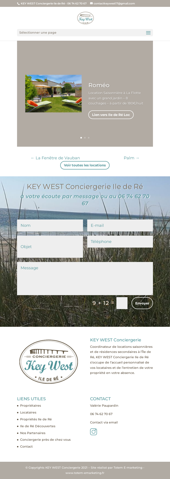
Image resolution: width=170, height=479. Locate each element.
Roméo (99, 92)
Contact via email (104, 422)
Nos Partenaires (32, 433)
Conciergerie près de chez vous (45, 440)
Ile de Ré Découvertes (37, 426)
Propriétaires (30, 406)
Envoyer (142, 303)
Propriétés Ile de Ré (36, 419)
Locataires (28, 412)
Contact (26, 446)
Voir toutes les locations (85, 165)
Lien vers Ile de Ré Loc (111, 121)
